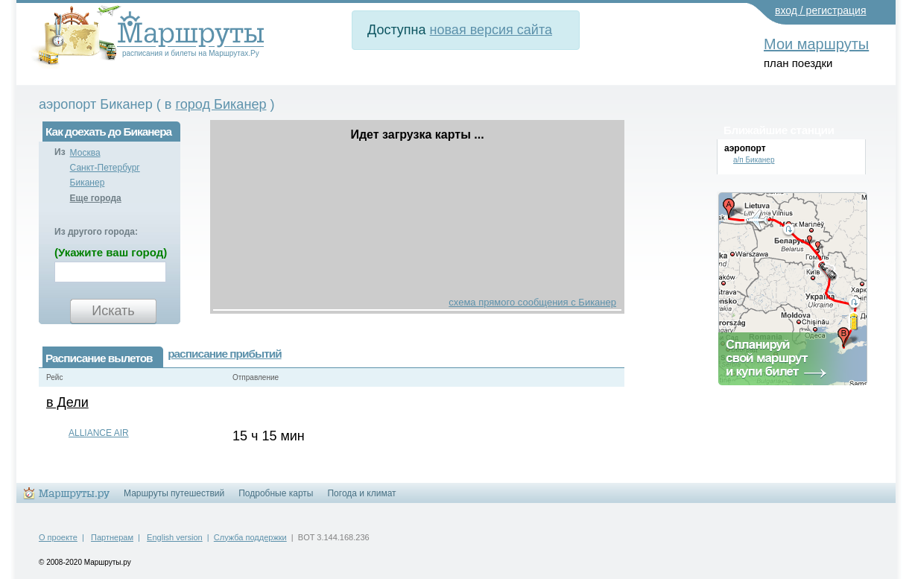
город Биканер (220, 104)
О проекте (58, 537)
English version (175, 537)
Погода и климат (361, 493)
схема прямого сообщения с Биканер (532, 302)
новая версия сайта (491, 29)
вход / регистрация (821, 10)
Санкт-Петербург (105, 167)
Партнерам (112, 537)
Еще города (95, 198)
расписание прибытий (224, 353)
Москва (85, 153)
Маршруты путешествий (174, 493)
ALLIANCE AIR (99, 433)
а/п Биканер (753, 160)
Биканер (87, 182)
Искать (113, 310)
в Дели (67, 402)
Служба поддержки (250, 537)
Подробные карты (275, 493)
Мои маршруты (816, 44)
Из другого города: (96, 232)
